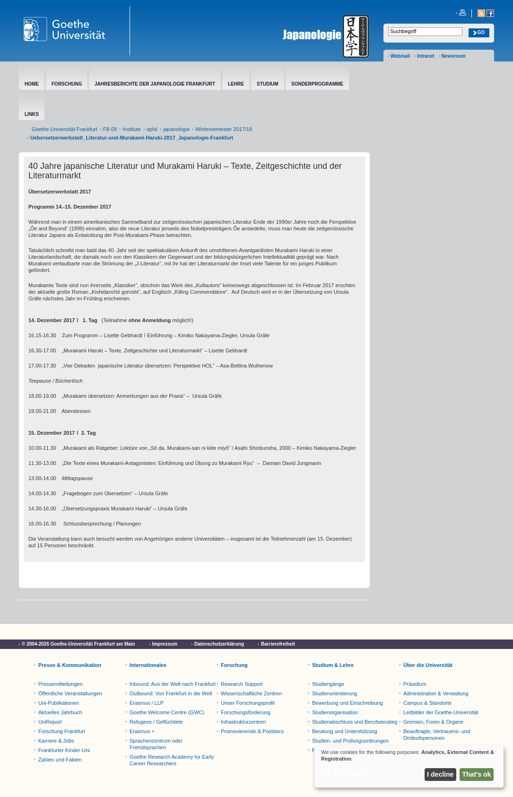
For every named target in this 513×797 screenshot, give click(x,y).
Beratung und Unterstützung (344, 731)
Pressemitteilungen (60, 684)
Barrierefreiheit (278, 644)
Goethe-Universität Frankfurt (64, 129)
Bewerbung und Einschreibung (347, 703)
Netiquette (98, 652)
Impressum (164, 644)
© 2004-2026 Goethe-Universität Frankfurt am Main (78, 644)
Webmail (400, 56)
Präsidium (414, 684)
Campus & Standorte (427, 703)
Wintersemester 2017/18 (223, 129)
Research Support (242, 684)
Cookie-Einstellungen (46, 652)
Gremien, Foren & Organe (433, 722)
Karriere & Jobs (56, 741)
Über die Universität (427, 665)
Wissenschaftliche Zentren (251, 693)
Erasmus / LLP (147, 703)
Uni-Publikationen (58, 703)
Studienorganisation (335, 712)
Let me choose (344, 774)
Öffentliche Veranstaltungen (70, 693)
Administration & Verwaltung (436, 693)
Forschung (234, 665)
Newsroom (454, 56)
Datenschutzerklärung (219, 644)
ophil (152, 129)
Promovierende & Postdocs (252, 731)
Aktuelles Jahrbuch (60, 712)
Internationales (148, 665)
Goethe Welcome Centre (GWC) (167, 712)
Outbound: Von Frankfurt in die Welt (171, 693)
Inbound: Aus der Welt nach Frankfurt (173, 684)
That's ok (476, 774)
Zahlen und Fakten (60, 759)
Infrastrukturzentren (243, 722)
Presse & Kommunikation (69, 665)
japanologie (176, 129)
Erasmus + (142, 731)
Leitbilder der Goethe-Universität (440, 712)
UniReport (50, 722)
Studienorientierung (334, 693)
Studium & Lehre (333, 665)
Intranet (426, 56)
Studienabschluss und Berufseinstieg (354, 722)
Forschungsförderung (245, 712)
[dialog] (409, 766)
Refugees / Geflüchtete (156, 722)
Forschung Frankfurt (61, 731)
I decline (440, 774)
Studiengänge (328, 684)
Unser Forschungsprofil (248, 703)
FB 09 (110, 129)
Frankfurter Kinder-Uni (64, 750)
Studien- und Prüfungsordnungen (350, 741)
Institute (131, 129)
